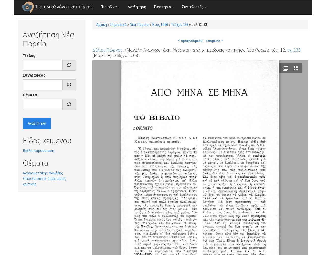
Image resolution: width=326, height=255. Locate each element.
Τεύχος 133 (179, 24)
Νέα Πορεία (139, 24)
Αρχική (101, 24)
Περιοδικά (110, 6)
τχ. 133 (294, 50)
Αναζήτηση (137, 6)
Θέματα (30, 94)
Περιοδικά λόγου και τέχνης (63, 7)
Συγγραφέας (34, 75)
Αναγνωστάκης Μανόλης (43, 173)
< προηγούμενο (190, 40)
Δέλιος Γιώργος (107, 50)
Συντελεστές (194, 6)
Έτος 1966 (160, 24)
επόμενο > (214, 40)
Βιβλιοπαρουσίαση (38, 150)
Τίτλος (29, 55)
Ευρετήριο (164, 6)
